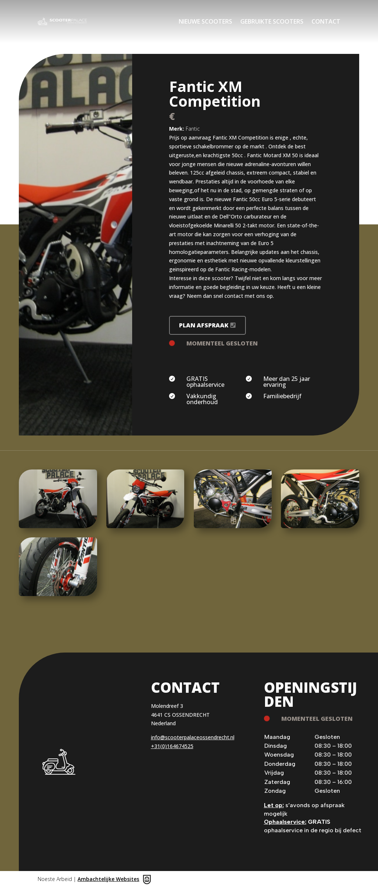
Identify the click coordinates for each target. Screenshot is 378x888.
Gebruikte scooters (271, 21)
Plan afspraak (203, 325)
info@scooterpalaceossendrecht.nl (192, 737)
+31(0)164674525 (172, 746)
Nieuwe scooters (205, 21)
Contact (326, 21)
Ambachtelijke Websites (108, 878)
